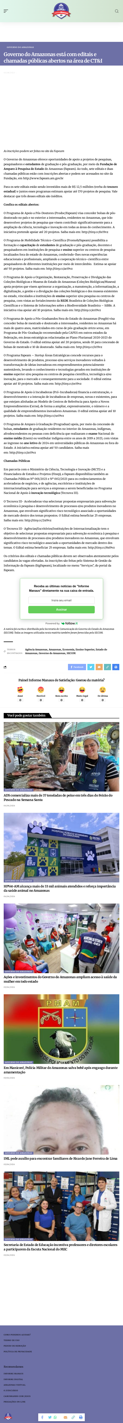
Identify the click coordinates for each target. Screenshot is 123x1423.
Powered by (61, 623)
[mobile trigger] (7, 11)
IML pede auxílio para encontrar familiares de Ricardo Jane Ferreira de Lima (60, 1159)
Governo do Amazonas (20, 47)
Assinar (61, 609)
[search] (116, 11)
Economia (68, 649)
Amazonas (55, 649)
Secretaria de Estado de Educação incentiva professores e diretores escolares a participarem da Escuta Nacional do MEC (60, 1247)
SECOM (71, 653)
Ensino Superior (85, 649)
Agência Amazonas (36, 649)
